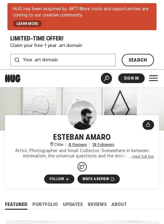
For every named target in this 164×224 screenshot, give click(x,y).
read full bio (143, 156)
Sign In (131, 78)
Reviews (97, 204)
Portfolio (45, 204)
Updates (73, 204)
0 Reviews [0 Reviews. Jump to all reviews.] (77, 145)
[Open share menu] (148, 125)
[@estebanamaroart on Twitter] (82, 166)
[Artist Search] (106, 78)
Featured (16, 204)
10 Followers (103, 145)
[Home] (13, 78)
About (119, 204)
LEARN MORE (27, 23)
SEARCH (138, 60)
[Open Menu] (153, 78)
